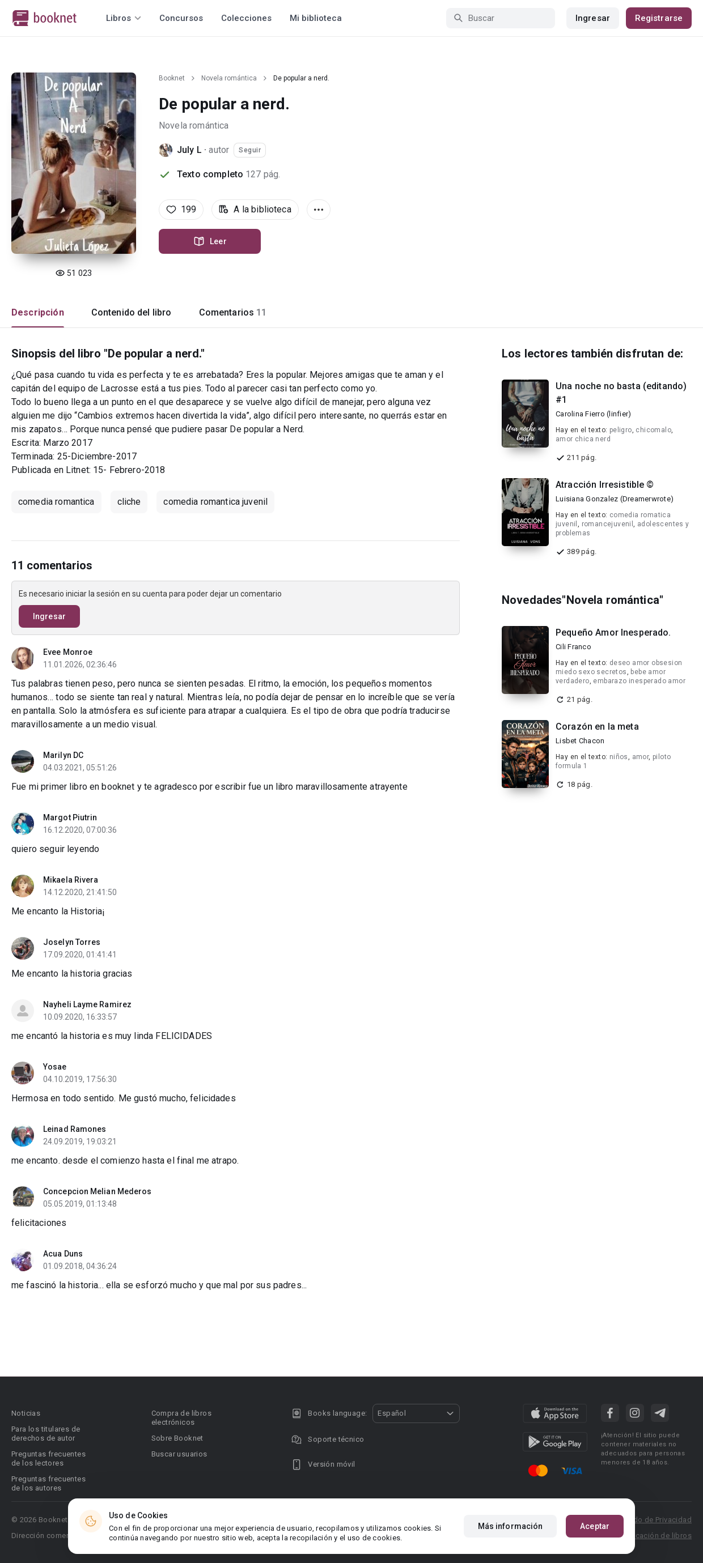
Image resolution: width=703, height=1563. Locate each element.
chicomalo (653, 430)
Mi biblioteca (316, 18)
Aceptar (594, 1526)
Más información (510, 1526)
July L (189, 149)
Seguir (250, 150)
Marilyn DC (63, 755)
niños (618, 757)
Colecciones (246, 18)
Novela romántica (229, 78)
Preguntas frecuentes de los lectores (48, 1458)
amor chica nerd (583, 439)
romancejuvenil (608, 524)
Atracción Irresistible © (605, 484)
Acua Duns (63, 1253)
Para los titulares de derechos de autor (45, 1433)
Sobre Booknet (177, 1438)
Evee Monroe (67, 652)
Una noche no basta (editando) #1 (621, 393)
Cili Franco (573, 646)
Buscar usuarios (179, 1454)
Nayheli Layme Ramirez (87, 1004)
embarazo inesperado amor (639, 681)
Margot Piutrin (70, 817)
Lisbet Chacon (580, 740)
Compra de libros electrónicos (181, 1417)
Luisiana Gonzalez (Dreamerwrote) (615, 499)
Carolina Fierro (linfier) (593, 414)
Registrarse (659, 18)
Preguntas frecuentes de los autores (48, 1483)
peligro (620, 430)
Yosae (55, 1066)
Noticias (25, 1413)
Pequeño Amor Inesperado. (613, 632)
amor (640, 757)
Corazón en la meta (597, 726)
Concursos (181, 18)
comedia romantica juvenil (215, 501)
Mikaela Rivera (70, 879)
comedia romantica (56, 501)
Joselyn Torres (71, 942)
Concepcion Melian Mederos (97, 1191)
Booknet (172, 78)
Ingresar (592, 18)
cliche (129, 501)
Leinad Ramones (74, 1129)
